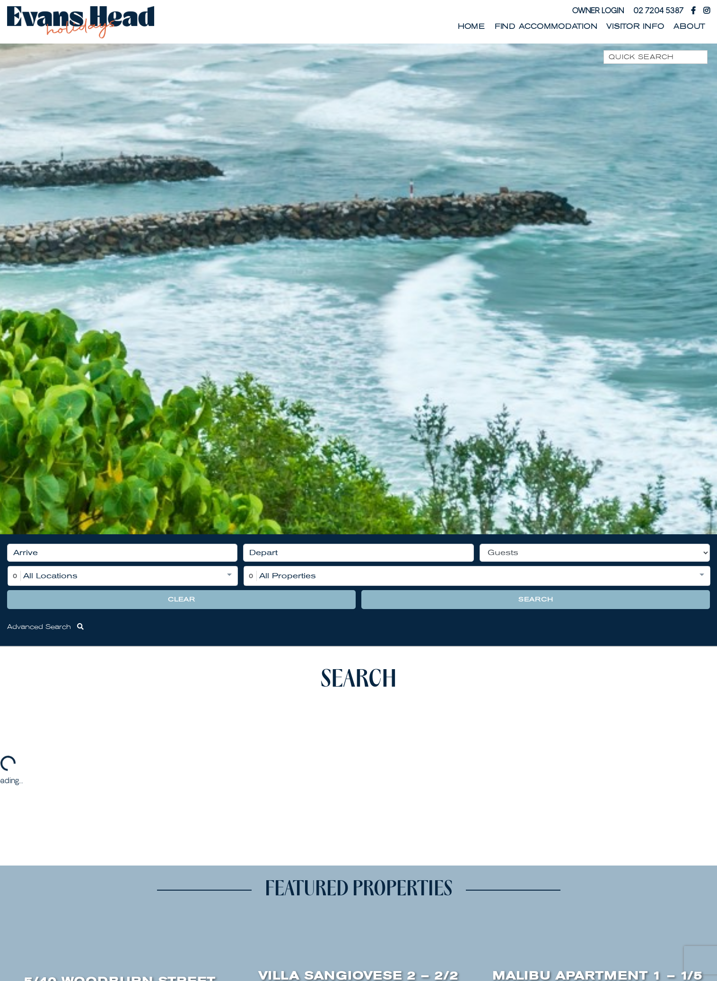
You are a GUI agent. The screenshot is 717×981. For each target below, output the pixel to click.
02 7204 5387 (658, 10)
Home (471, 26)
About (689, 26)
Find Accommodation (546, 26)
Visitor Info (635, 26)
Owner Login (598, 10)
